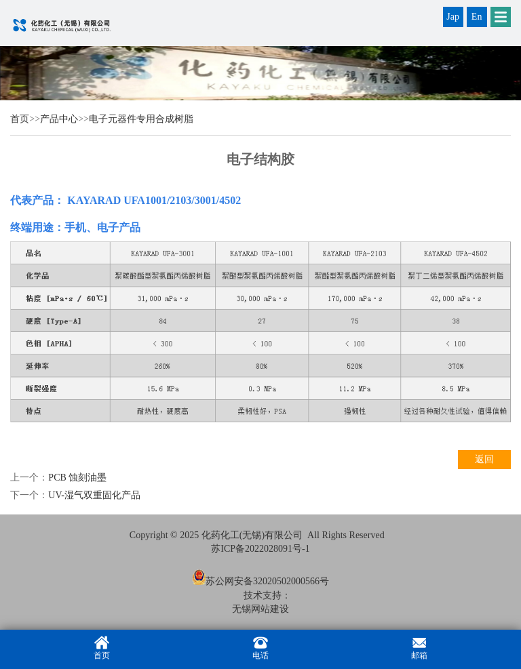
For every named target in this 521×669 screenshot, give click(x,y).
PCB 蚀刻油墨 (77, 477)
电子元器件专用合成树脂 (141, 119)
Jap (452, 17)
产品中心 (59, 119)
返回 (484, 459)
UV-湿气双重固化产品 (94, 495)
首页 (19, 119)
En (476, 17)
